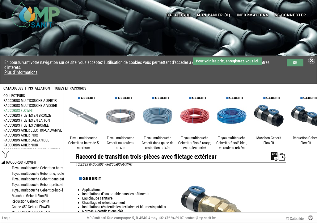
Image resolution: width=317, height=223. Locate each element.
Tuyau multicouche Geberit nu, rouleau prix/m (120, 143)
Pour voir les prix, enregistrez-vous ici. (227, 61)
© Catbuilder (295, 219)
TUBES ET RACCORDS (70, 88)
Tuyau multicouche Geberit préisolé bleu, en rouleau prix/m (231, 143)
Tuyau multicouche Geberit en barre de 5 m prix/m (83, 143)
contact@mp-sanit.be (200, 218)
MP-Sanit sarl (96, 218)
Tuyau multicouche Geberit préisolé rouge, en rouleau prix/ (194, 143)
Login (6, 218)
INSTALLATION (39, 88)
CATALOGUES (13, 88)
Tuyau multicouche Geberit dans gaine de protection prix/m (158, 143)
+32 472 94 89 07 (171, 218)
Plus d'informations (20, 72)
